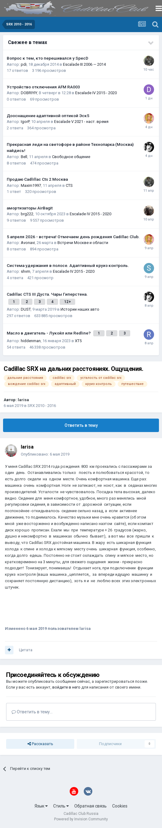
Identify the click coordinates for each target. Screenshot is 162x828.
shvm (25, 271)
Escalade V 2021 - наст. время (81, 121)
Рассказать (40, 744)
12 (67, 302)
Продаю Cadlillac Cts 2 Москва (37, 179)
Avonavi (28, 242)
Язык (41, 806)
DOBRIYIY (29, 93)
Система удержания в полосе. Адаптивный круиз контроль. (68, 265)
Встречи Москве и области (82, 242)
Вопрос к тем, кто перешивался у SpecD (47, 58)
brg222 (27, 214)
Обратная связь (90, 806)
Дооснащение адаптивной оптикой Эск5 (48, 115)
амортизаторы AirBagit (30, 207)
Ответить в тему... (32, 711)
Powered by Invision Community (81, 819)
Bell (24, 156)
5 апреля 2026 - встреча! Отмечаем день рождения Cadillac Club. (73, 236)
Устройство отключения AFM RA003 (43, 86)
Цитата (25, 650)
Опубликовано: (45, 454)
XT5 (78, 340)
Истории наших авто (80, 309)
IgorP (25, 121)
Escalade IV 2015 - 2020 (96, 93)
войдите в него (66, 687)
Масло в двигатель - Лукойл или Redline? (49, 333)
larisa (23, 399)
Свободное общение (71, 156)
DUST (26, 309)
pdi (24, 64)
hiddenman (31, 340)
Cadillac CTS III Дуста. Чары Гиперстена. (47, 294)
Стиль (61, 806)
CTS (69, 185)
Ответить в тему (81, 425)
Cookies (119, 806)
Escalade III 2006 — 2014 (84, 64)
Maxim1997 (31, 185)
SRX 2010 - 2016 (42, 405)
